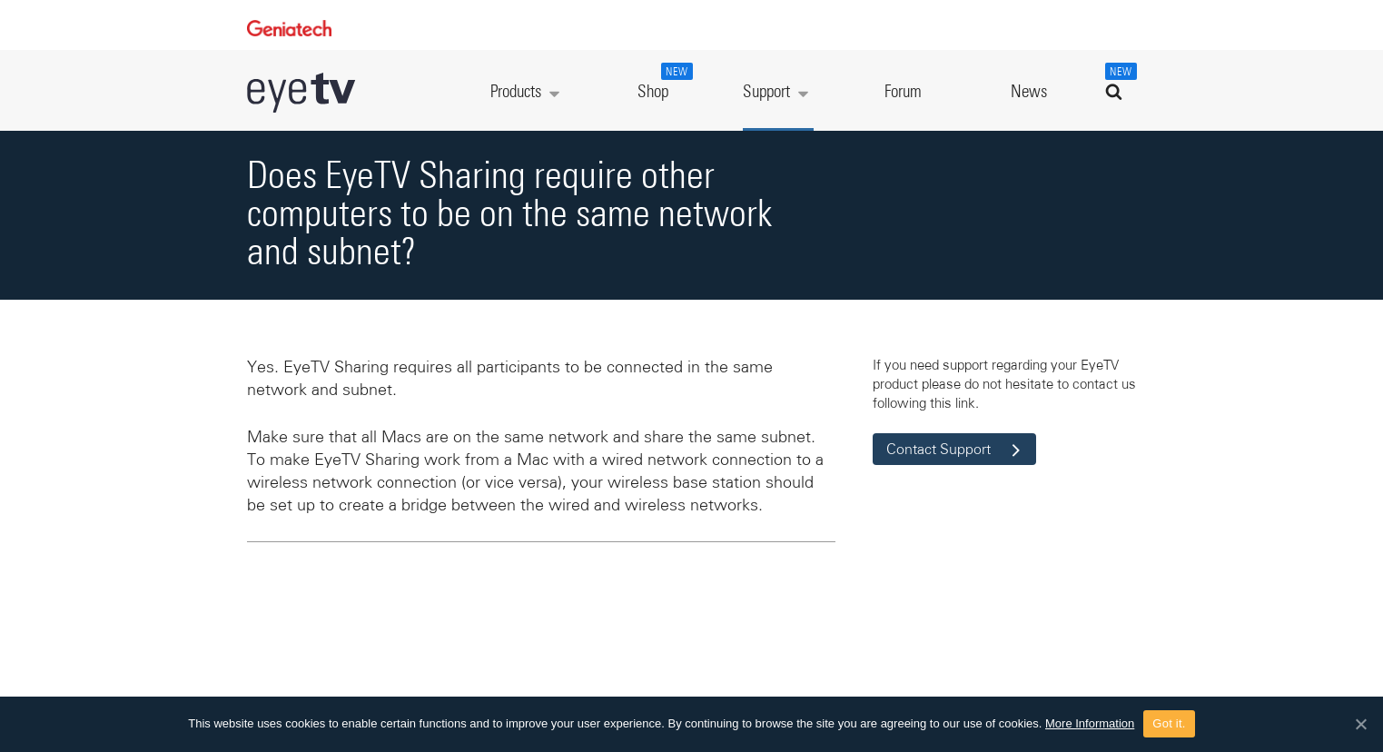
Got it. (1168, 723)
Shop (662, 82)
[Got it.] (1360, 724)
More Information (1089, 723)
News (1029, 92)
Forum (903, 92)
